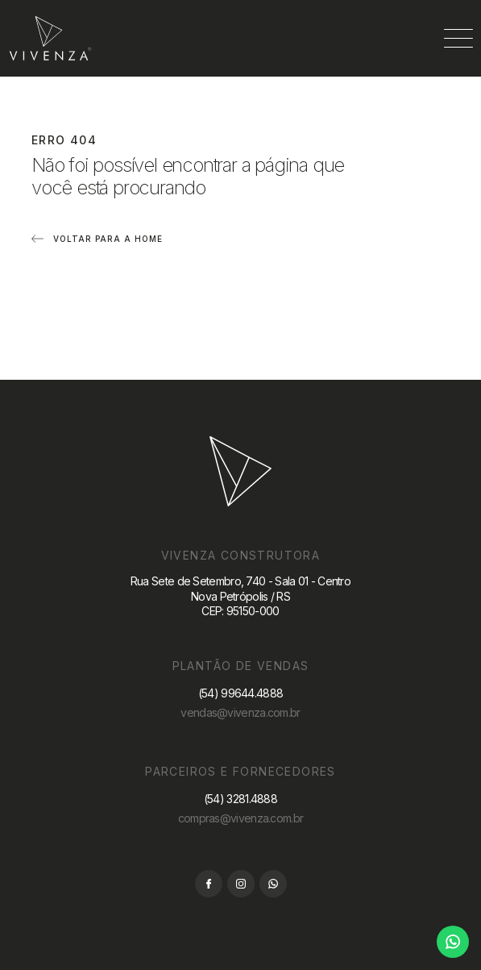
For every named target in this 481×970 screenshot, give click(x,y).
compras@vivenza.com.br (241, 818)
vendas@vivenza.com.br (240, 712)
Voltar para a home (108, 239)
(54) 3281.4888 (240, 799)
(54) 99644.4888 (241, 693)
